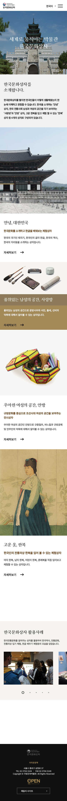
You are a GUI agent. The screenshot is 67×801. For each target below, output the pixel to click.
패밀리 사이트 (27, 791)
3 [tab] (36, 692)
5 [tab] (48, 692)
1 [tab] (23, 692)
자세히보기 (10, 252)
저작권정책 (33, 762)
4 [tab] (42, 692)
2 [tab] (30, 692)
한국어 (49, 6)
